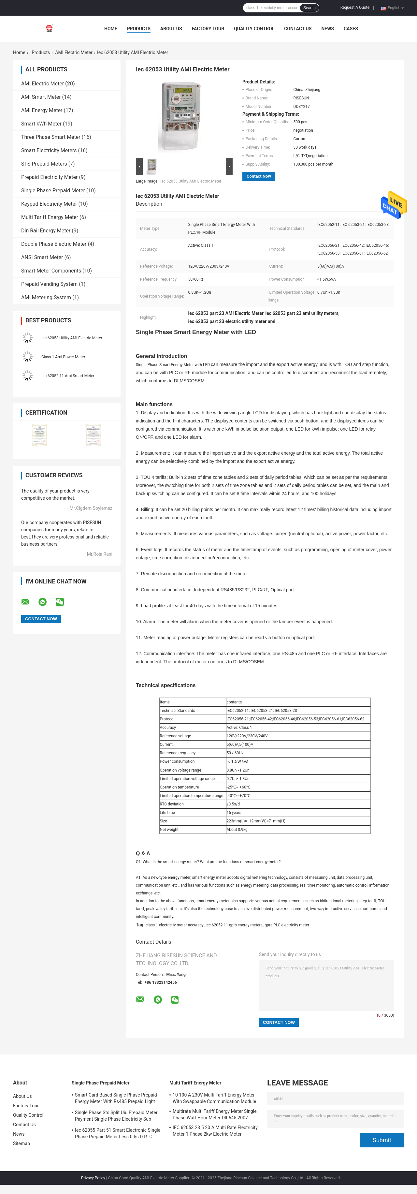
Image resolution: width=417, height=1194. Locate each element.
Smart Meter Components (51, 271)
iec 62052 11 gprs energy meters (234, 925)
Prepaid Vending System (49, 284)
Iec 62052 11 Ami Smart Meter (67, 376)
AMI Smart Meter (41, 97)
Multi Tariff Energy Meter (49, 217)
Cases (351, 28)
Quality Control (254, 28)
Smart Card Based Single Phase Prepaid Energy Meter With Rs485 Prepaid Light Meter (116, 1099)
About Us (171, 28)
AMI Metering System (46, 297)
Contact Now (259, 176)
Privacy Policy (93, 1178)
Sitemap (21, 1143)
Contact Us (297, 28)
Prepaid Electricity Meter (49, 177)
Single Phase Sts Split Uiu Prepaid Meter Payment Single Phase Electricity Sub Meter (116, 1117)
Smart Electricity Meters (49, 150)
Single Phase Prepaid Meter (53, 190)
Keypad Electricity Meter (49, 204)
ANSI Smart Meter (42, 257)
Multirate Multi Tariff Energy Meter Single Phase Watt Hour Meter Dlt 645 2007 (215, 1114)
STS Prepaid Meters (44, 164)
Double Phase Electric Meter (53, 244)
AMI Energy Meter (42, 110)
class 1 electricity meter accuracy (175, 925)
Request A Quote (354, 7)
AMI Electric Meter (74, 52)
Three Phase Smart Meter (50, 137)
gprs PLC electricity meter (287, 925)
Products (139, 28)
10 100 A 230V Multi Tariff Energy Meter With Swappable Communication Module (214, 1098)
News (327, 28)
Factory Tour (208, 28)
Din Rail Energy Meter (45, 231)
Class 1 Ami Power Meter (63, 357)
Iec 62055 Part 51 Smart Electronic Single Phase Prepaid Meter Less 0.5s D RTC (117, 1133)
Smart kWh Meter (41, 124)
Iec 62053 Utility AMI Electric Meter (71, 338)
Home (110, 28)
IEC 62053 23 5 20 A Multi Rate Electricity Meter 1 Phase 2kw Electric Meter (215, 1131)
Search (309, 8)
